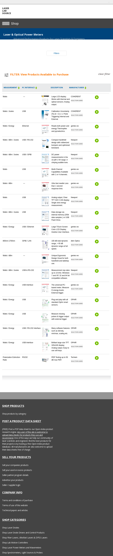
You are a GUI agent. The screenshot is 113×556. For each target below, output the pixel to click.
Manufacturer (78, 87)
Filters (56, 53)
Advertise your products (12, 480)
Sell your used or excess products (17, 470)
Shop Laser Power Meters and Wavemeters (21, 547)
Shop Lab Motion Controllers (15, 542)
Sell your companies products (15, 465)
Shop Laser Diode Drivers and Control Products (23, 532)
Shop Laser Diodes (10, 527)
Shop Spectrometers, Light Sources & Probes (22, 552)
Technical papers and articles (15, 510)
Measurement (12, 87)
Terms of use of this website (15, 505)
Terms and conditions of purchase (17, 500)
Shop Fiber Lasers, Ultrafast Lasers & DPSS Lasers (24, 537)
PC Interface (29, 87)
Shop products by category (14, 413)
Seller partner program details (15, 475)
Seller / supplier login (11, 485)
